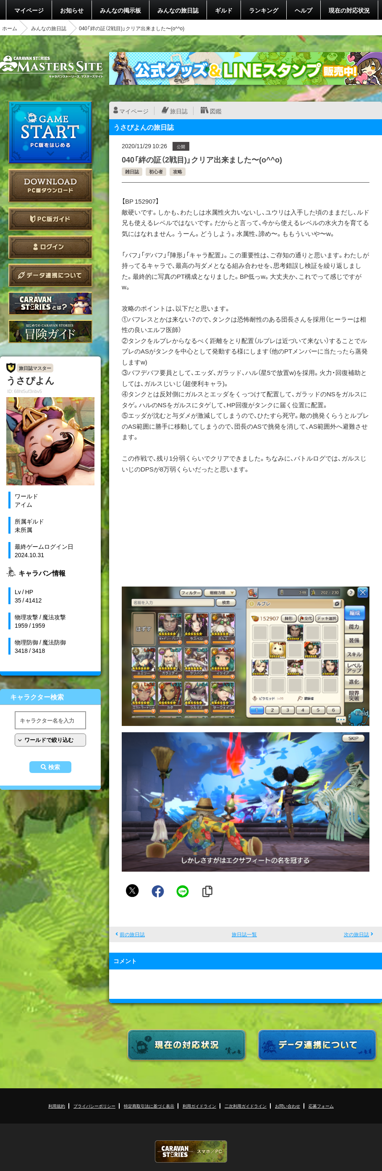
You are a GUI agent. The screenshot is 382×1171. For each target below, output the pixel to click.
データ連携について (50, 275)
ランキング (263, 10)
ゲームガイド (50, 331)
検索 (54, 767)
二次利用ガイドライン (246, 1106)
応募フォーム (321, 1106)
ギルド (224, 10)
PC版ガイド (50, 219)
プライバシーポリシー (94, 1106)
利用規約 (56, 1106)
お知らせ (72, 10)
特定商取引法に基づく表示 (149, 1106)
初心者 (156, 171)
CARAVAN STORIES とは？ (50, 303)
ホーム (9, 28)
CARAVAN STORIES (191, 1151)
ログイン (50, 247)
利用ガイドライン (199, 1106)
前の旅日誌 (132, 934)
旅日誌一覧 (244, 934)
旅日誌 (179, 111)
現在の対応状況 (349, 10)
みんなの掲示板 (120, 10)
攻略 (177, 171)
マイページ (29, 10)
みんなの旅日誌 (178, 10)
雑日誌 (132, 171)
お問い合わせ (287, 1106)
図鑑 (216, 111)
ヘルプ (303, 10)
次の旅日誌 (356, 934)
